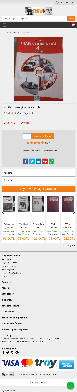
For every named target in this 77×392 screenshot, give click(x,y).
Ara (71, 19)
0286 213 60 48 (8, 341)
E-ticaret (34, 382)
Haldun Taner (38, 231)
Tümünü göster (68, 245)
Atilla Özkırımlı (53, 231)
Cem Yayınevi (8, 234)
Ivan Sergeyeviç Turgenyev (14, 231)
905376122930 (37, 341)
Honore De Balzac (25, 231)
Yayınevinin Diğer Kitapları (38, 189)
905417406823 (23, 341)
